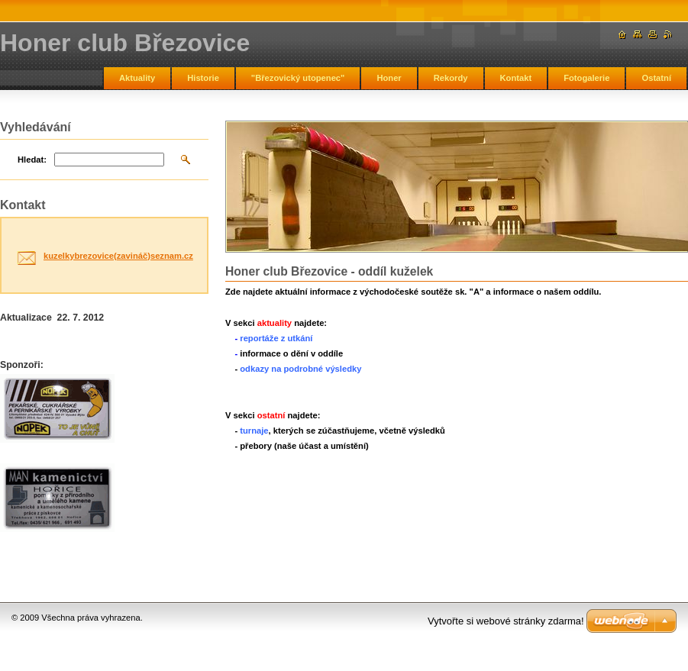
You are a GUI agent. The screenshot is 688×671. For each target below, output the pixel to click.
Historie (203, 77)
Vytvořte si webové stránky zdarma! (506, 621)
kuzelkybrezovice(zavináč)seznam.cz (118, 255)
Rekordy (451, 77)
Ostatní (656, 77)
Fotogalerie (586, 77)
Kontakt (516, 77)
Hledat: (32, 159)
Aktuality (137, 77)
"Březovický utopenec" (298, 77)
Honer (388, 77)
